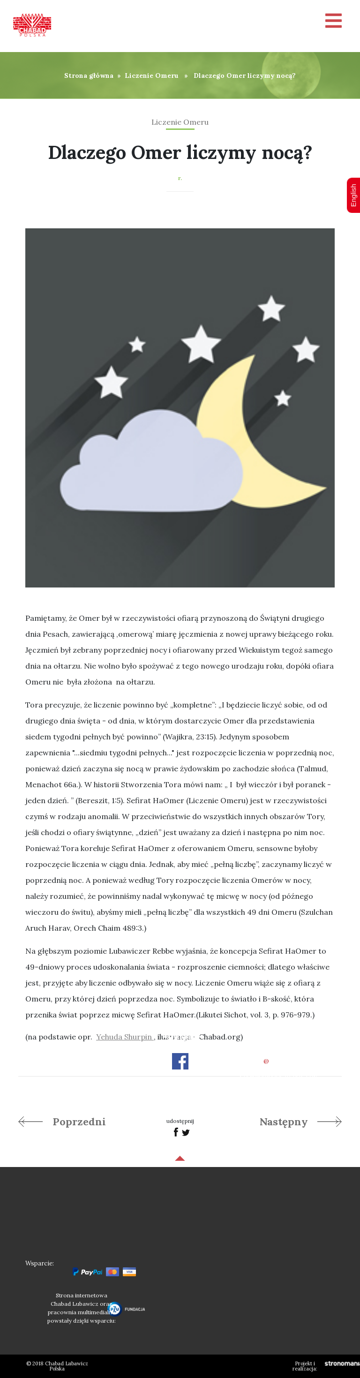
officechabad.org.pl (278, 1061)
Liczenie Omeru (152, 75)
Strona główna (88, 75)
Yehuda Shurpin (125, 1036)
